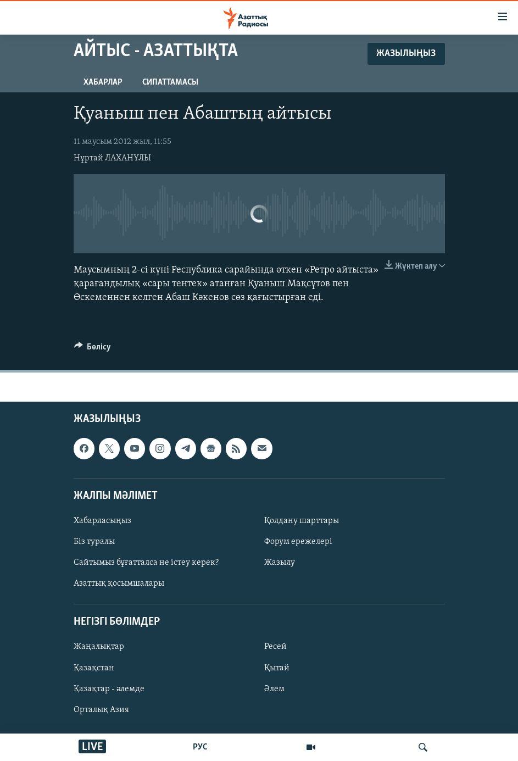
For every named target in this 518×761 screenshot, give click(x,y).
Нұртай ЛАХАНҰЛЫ (112, 158)
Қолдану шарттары (301, 520)
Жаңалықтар (99, 647)
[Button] (93, 349)
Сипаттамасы (170, 82)
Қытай (276, 668)
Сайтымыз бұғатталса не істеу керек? (146, 562)
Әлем (274, 689)
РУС (200, 747)
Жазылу (279, 562)
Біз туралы (94, 541)
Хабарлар (102, 82)
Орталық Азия (101, 710)
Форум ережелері (298, 541)
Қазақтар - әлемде (109, 689)
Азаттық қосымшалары (119, 583)
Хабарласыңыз (102, 520)
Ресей (275, 647)
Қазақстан (94, 668)
